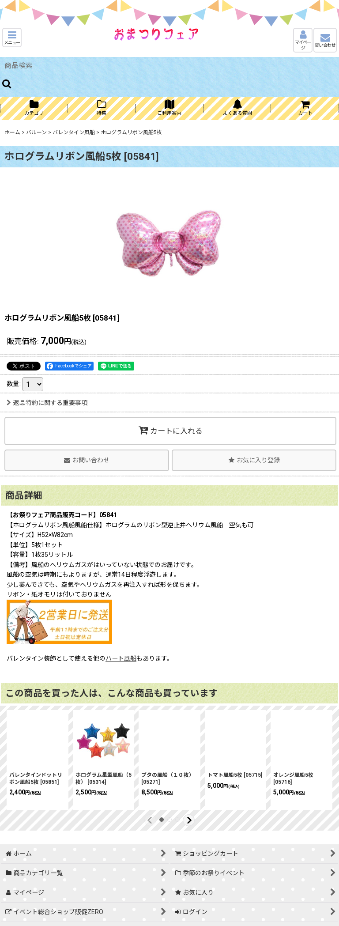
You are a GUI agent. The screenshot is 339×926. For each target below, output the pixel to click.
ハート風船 (120, 658)
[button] (12, 37)
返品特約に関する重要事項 (47, 402)
